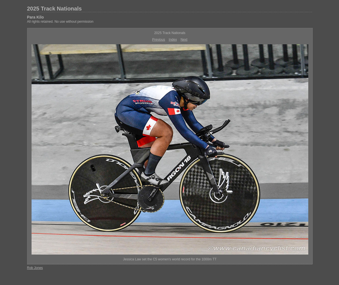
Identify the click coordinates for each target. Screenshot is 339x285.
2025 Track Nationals (54, 9)
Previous (158, 40)
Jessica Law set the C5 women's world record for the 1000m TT (169, 259)
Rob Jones (35, 268)
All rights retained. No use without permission (60, 22)
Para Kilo (35, 17)
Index (173, 40)
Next (184, 40)
